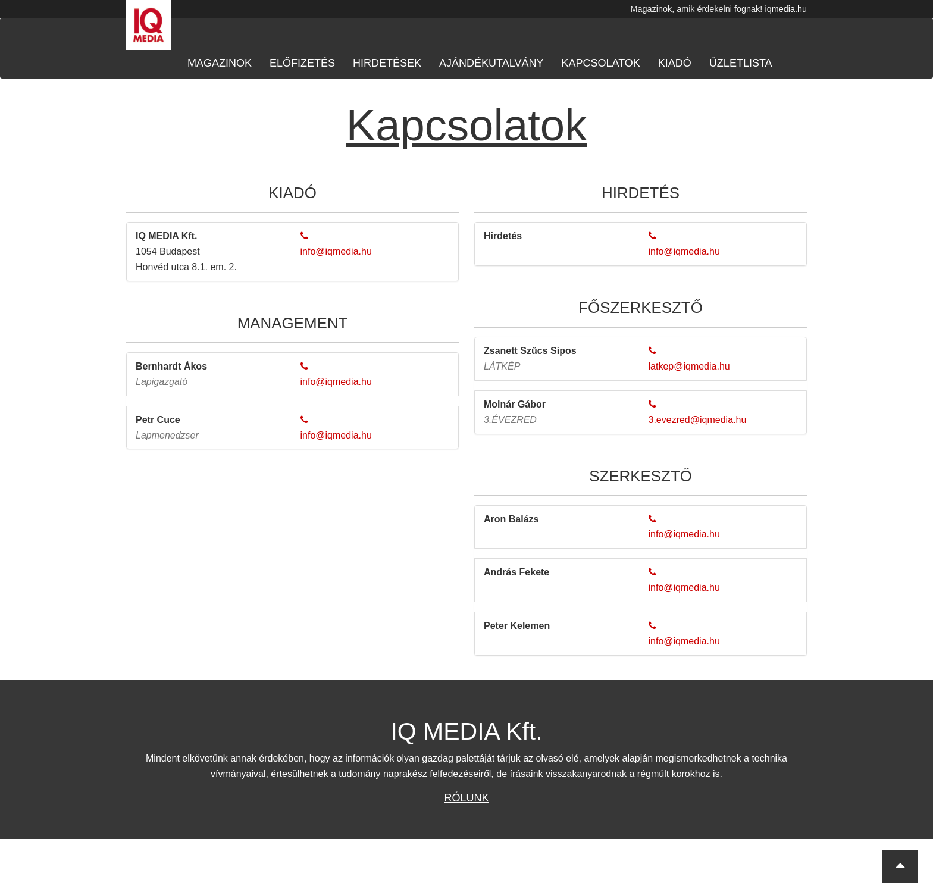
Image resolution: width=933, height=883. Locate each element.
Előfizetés (302, 63)
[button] (900, 866)
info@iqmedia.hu (336, 251)
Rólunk (466, 798)
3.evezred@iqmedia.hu (698, 420)
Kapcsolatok (600, 63)
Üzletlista (740, 63)
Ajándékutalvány (491, 63)
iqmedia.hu (786, 9)
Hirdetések (387, 63)
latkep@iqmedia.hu (689, 366)
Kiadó (674, 63)
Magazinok (219, 63)
